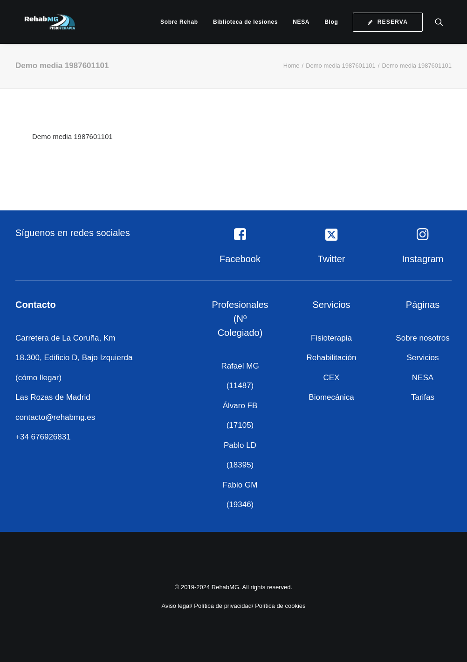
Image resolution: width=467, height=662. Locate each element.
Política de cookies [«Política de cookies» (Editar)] (280, 605)
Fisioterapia (331, 338)
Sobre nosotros (422, 338)
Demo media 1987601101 (341, 65)
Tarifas (422, 397)
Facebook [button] (240, 259)
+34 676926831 (43, 436)
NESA (301, 22)
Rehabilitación (332, 357)
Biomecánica (331, 397)
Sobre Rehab (179, 22)
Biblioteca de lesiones (245, 22)
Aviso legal (176, 605)
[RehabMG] (43, 22)
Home (291, 65)
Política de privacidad (223, 605)
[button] (443, 22)
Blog (331, 22)
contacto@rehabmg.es (55, 417)
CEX (331, 377)
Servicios (423, 357)
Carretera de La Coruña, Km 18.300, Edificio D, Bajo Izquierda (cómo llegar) (73, 358)
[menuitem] (179, 22)
